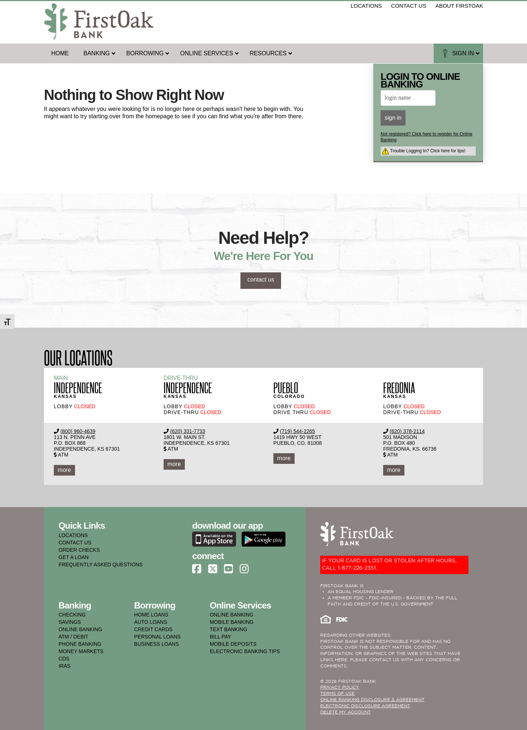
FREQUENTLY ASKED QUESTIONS (101, 564)
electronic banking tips (245, 651)
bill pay (220, 637)
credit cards (153, 629)
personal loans (157, 637)
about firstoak (459, 6)
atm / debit (73, 637)
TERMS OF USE (337, 694)
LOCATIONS (73, 535)
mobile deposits (233, 644)
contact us (408, 6)
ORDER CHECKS (79, 550)
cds (64, 659)
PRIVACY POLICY (339, 687)
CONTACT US (75, 542)
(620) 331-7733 (187, 431)
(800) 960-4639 (78, 431)
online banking (80, 629)
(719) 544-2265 (297, 431)
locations (366, 6)
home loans (151, 615)
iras (65, 666)
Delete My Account (345, 712)
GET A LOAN (74, 557)
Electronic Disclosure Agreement (365, 706)
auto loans (150, 622)
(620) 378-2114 (407, 431)
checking (72, 615)
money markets (81, 651)
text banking (228, 629)
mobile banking (232, 622)
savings (70, 622)
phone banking (80, 644)
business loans (156, 644)
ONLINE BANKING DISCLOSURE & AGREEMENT (372, 700)
